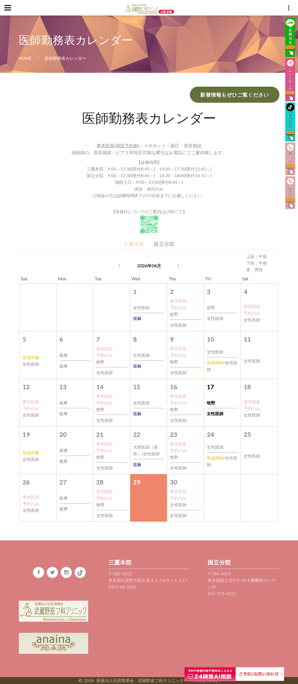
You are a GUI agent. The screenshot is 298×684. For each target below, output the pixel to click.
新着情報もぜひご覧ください (234, 95)
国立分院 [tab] (164, 244)
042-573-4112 (222, 593)
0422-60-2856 (122, 586)
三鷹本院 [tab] (133, 244)
